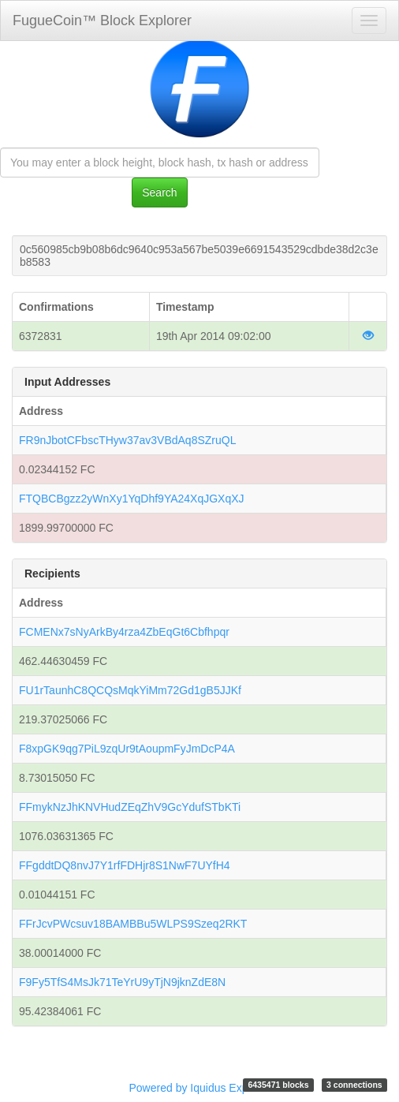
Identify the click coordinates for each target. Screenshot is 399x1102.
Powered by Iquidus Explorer (199, 1087)
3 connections (354, 1084)
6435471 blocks (278, 1084)
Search (159, 192)
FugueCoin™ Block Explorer (102, 20)
